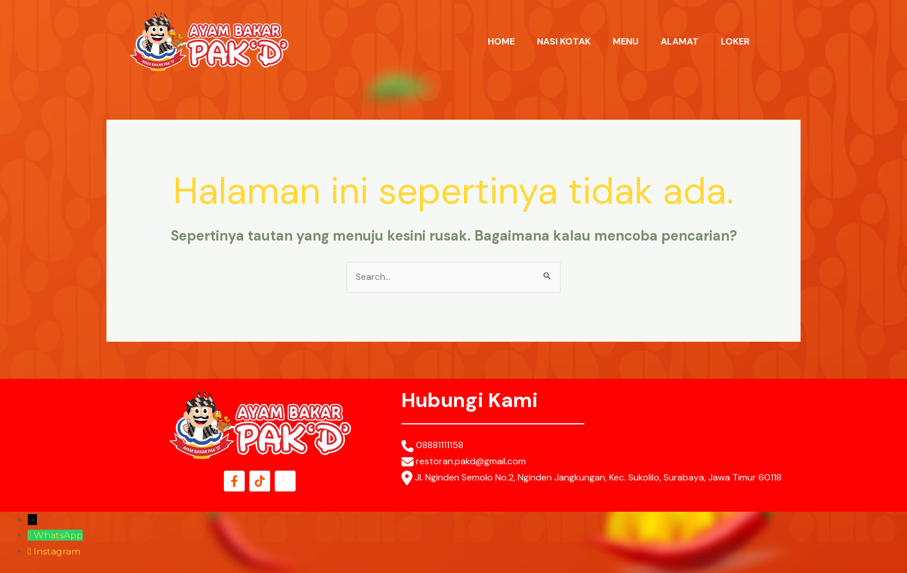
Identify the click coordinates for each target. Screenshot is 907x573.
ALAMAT (680, 41)
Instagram (57, 551)
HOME (501, 41)
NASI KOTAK (564, 41)
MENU (626, 41)
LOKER (735, 41)
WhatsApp (58, 535)
